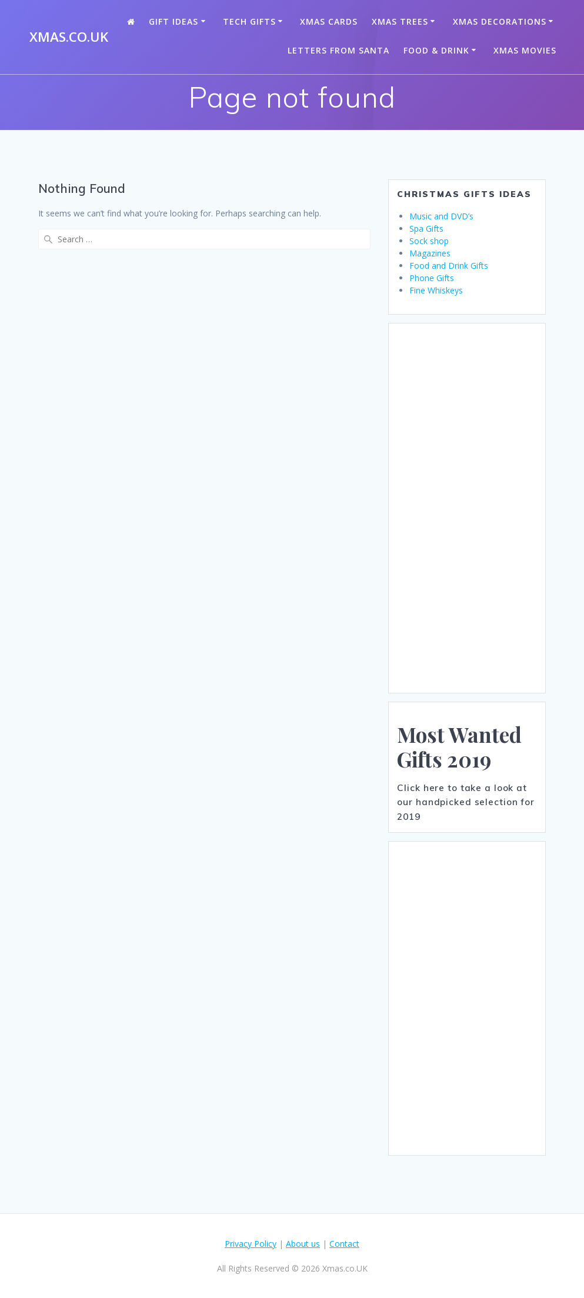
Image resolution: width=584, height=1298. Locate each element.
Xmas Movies (524, 50)
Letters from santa (338, 50)
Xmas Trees (400, 21)
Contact (344, 1243)
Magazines (429, 253)
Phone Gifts (431, 277)
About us (303, 1243)
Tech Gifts (249, 21)
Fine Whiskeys (436, 290)
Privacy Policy (250, 1243)
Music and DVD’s (441, 216)
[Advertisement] (467, 508)
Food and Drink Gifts (448, 265)
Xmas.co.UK (68, 37)
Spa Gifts (426, 228)
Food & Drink (436, 50)
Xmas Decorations (499, 21)
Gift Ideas (173, 21)
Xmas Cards (329, 21)
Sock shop (429, 240)
